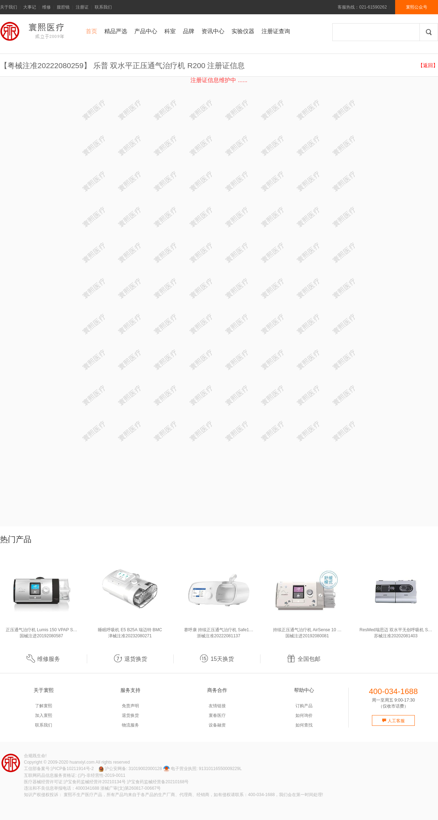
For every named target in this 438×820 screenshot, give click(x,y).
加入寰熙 (43, 715)
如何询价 (304, 715)
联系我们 (103, 7)
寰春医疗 (217, 715)
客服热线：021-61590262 (362, 7)
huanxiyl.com (82, 762)
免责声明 (130, 705)
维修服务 (43, 659)
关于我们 (8, 7)
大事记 (29, 7)
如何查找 (304, 725)
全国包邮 (303, 659)
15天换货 (217, 659)
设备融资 (217, 725)
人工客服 (393, 720)
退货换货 (130, 659)
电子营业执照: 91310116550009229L (202, 768)
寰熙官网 (34, 31)
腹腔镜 (63, 7)
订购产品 (304, 705)
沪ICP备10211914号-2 (72, 768)
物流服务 (130, 725)
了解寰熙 (43, 705)
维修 (46, 7)
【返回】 (428, 65)
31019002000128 (145, 768)
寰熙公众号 (416, 7)
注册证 (82, 7)
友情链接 (217, 705)
